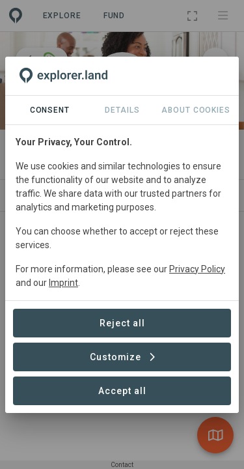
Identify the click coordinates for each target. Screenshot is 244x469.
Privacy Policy (197, 269)
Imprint (63, 282)
